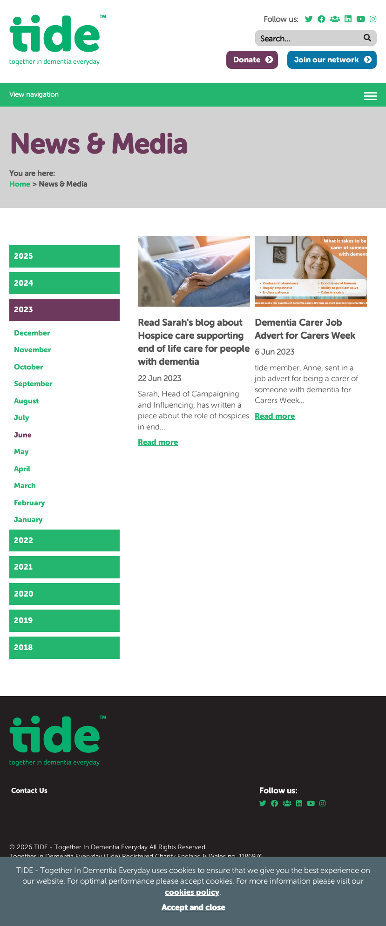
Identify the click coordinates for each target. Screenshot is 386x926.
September (33, 383)
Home (19, 184)
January (28, 519)
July (21, 417)
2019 (23, 620)
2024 (24, 283)
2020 (24, 593)
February (29, 502)
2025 (23, 256)
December (32, 333)
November (32, 349)
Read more (158, 442)
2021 (23, 566)
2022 (23, 540)
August (26, 400)
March (25, 485)
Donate (246, 59)
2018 (23, 647)
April (22, 468)
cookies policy (192, 892)
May (21, 451)
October (28, 366)
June (23, 434)
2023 (23, 309)
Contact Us (29, 790)
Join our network (326, 59)
